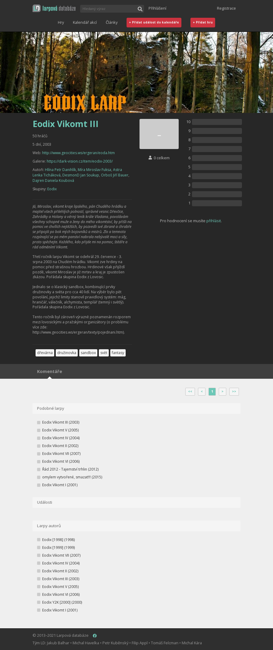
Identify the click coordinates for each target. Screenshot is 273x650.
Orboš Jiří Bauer (114, 175)
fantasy (118, 352)
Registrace (226, 8)
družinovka (66, 352)
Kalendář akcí (85, 22)
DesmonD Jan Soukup (80, 175)
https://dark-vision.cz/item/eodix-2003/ (80, 161)
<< (190, 391)
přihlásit (213, 220)
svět (103, 352)
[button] (54, 8)
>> (234, 391)
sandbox (88, 352)
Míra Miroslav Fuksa (94, 169)
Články (112, 22)
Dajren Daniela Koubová (53, 180)
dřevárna (45, 352)
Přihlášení (157, 8)
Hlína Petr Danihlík (60, 169)
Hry (61, 22)
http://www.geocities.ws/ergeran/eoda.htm (78, 152)
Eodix (52, 188)
